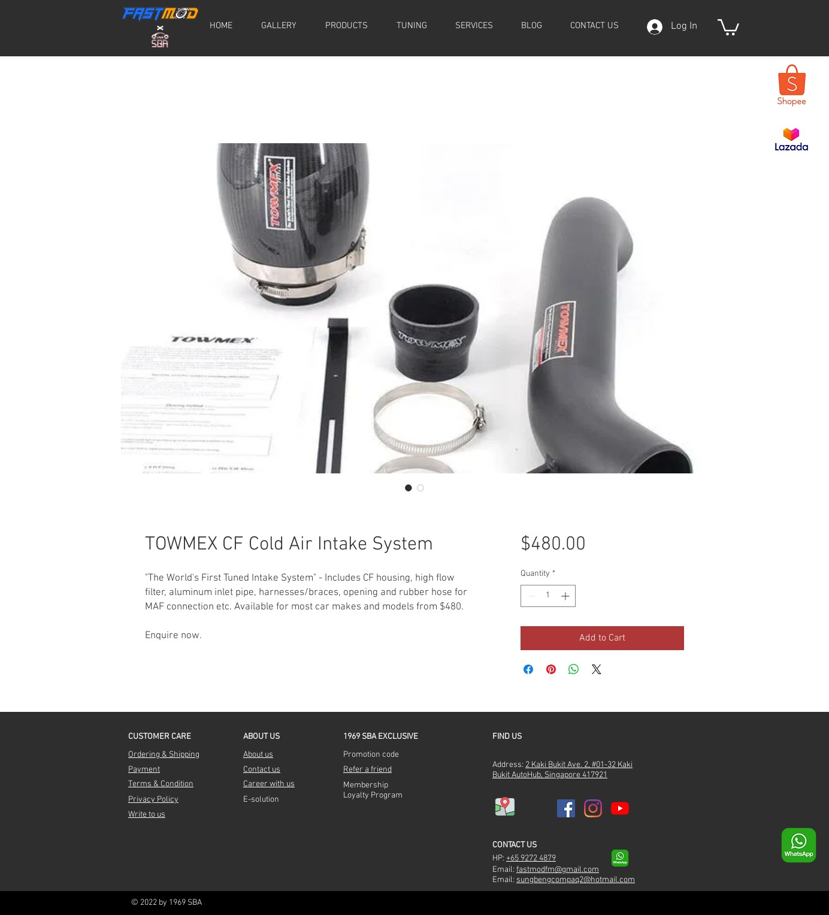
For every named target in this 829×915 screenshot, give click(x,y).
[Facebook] (566, 808)
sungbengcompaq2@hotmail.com (575, 880)
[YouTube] (620, 808)
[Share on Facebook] (528, 669)
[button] (346, 26)
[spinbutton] (548, 595)
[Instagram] (593, 808)
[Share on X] (596, 669)
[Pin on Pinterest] (551, 669)
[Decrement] (529, 595)
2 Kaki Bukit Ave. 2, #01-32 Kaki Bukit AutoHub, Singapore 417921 (562, 770)
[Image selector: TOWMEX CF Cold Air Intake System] (408, 488)
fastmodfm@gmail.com (557, 870)
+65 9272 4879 (531, 858)
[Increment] (566, 595)
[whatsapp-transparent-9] (620, 858)
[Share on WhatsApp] (574, 669)
